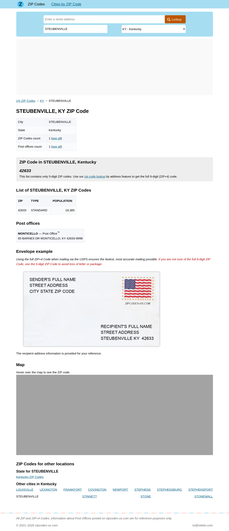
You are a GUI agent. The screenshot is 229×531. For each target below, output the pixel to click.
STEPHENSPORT (200, 489)
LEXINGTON (48, 489)
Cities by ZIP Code (66, 4)
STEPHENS (142, 489)
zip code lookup (94, 176)
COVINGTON (97, 489)
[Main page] (20, 4)
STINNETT (89, 496)
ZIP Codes (36, 4)
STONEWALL (203, 496)
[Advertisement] (114, 67)
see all (56, 138)
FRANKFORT (72, 489)
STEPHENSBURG (169, 489)
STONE (145, 496)
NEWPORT (120, 489)
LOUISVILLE (25, 489)
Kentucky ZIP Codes (30, 477)
